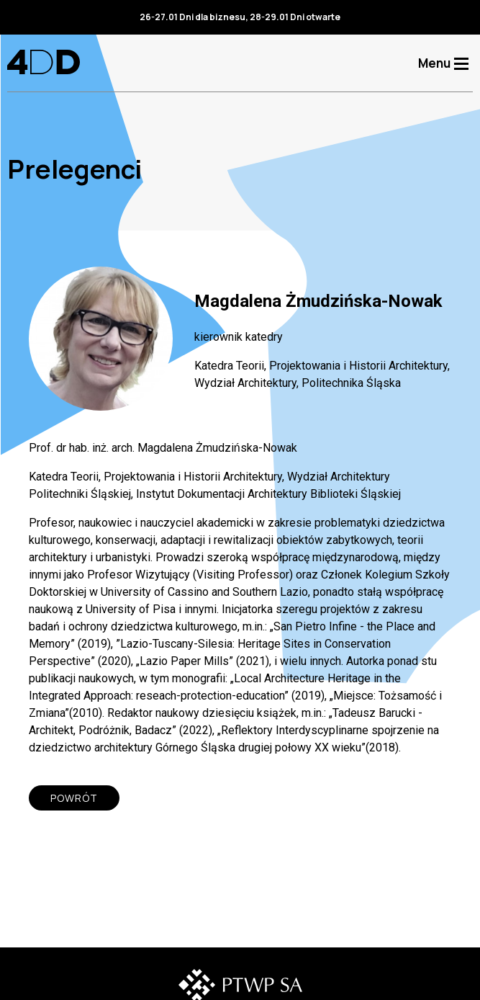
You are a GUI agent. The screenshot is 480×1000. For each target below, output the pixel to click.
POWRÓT (74, 798)
